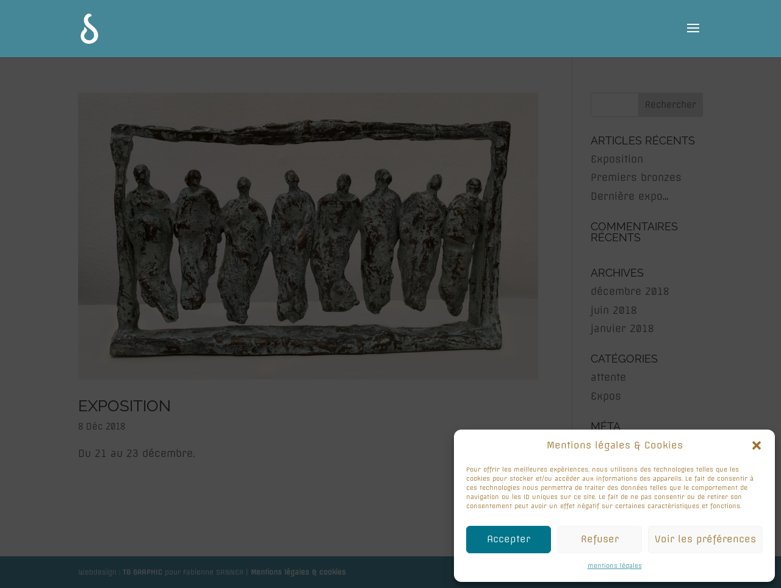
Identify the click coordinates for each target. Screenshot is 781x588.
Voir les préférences (705, 539)
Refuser (600, 539)
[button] (756, 445)
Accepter (508, 539)
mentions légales (615, 566)
